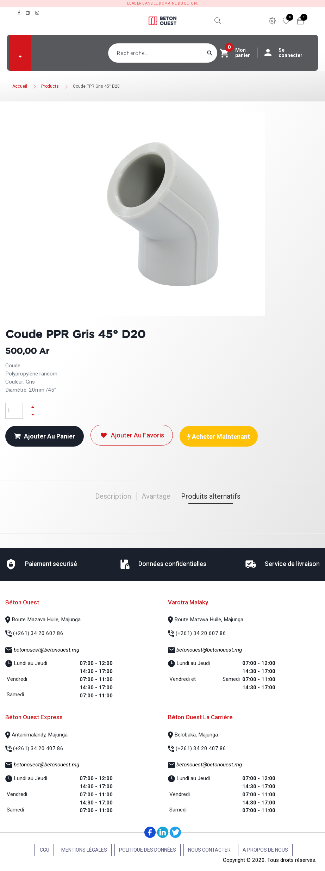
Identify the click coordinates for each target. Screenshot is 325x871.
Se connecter (286, 53)
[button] (20, 56)
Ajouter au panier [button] (44, 436)
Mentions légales (84, 850)
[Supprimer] (32, 414)
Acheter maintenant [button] (218, 436)
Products (50, 86)
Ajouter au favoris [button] (131, 435)
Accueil (19, 86)
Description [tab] (113, 496)
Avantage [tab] (156, 496)
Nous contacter (209, 850)
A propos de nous (265, 850)
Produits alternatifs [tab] (210, 496)
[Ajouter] (32, 407)
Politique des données (147, 850)
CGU (44, 850)
